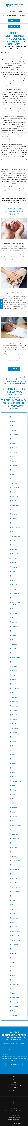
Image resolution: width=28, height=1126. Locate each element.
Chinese (3, 379)
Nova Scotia (15, 593)
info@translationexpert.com (14, 1119)
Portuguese (20, 377)
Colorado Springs (17, 715)
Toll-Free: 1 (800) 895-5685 (15, 15)
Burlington (15, 430)
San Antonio (15, 953)
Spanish (24, 379)
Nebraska (15, 852)
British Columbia (16, 584)
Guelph (14, 443)
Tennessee (15, 944)
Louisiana (15, 803)
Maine (14, 812)
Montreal (14, 622)
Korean (19, 379)
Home (13, 1079)
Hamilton (14, 452)
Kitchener (15, 483)
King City (14, 461)
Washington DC (16, 997)
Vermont (14, 971)
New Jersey (15, 869)
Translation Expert (16, 1123)
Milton (14, 474)
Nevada (14, 856)
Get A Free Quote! (14, 1064)
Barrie (13, 421)
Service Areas (14, 1084)
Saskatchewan (16, 657)
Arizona (14, 679)
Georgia (14, 746)
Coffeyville (15, 790)
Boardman (15, 909)
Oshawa (14, 514)
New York (14, 878)
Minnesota (15, 834)
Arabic (23, 383)
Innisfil (14, 456)
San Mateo (15, 692)
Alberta (14, 617)
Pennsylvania (16, 927)
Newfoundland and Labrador (17, 603)
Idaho (13, 754)
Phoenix (14, 670)
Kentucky (14, 798)
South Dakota (16, 940)
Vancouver (15, 576)
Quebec (14, 635)
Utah (13, 966)
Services (14, 1082)
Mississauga (15, 478)
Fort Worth (15, 949)
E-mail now (14, 20)
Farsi (22, 381)
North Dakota (16, 891)
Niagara (14, 492)
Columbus (15, 896)
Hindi (3, 381)
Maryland (14, 816)
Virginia (14, 988)
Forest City (15, 882)
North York (15, 496)
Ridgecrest (15, 701)
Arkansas (14, 684)
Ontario (14, 571)
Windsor (14, 567)
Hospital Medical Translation (14, 1089)
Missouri (14, 843)
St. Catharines (16, 536)
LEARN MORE (14, 368)
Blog (14, 1092)
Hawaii (14, 750)
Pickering (14, 523)
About (13, 1080)
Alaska (14, 662)
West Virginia (16, 1002)
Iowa (13, 785)
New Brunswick (16, 648)
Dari (25, 381)
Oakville (14, 501)
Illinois (14, 763)
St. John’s (15, 598)
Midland (14, 470)
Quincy (14, 993)
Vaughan (14, 549)
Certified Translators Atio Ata (14, 1085)
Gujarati (13, 381)
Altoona (14, 776)
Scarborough (15, 532)
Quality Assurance (14, 1090)
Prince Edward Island (18, 653)
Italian (14, 379)
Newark (14, 865)
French (12, 383)
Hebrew (17, 383)
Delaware (14, 732)
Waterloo (14, 562)
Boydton (14, 980)
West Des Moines (17, 781)
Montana (14, 847)
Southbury (15, 723)
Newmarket (15, 487)
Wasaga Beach (16, 554)
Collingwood (15, 434)
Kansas (14, 794)
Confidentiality (14, 1087)
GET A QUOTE (14, 26)
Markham (14, 465)
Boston (14, 821)
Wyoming (14, 1015)
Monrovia (14, 697)
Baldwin (14, 922)
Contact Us (14, 1094)
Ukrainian (6, 383)
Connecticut (15, 728)
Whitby (14, 558)
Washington (15, 984)
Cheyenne (15, 1011)
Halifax (14, 589)
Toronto (14, 545)
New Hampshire (16, 860)
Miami (13, 737)
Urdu (18, 381)
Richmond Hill (16, 527)
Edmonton (15, 613)
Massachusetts (16, 825)
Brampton (15, 425)
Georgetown (15, 448)
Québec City (15, 626)
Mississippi (15, 838)
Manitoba (14, 644)
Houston (14, 958)
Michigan (14, 829)
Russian (9, 379)
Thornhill (14, 540)
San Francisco (16, 706)
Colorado (14, 719)
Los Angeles (15, 688)
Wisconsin (15, 1006)
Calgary (14, 609)
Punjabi (8, 381)
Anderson (15, 768)
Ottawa (14, 518)
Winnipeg (14, 640)
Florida (14, 741)
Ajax (13, 417)
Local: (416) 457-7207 (15, 11)
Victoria (14, 580)
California (15, 710)
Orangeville (15, 505)
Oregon (14, 913)
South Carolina (16, 935)
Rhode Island (16, 931)
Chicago (14, 759)
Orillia (13, 509)
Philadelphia (15, 918)
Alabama (14, 666)
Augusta (14, 807)
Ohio (13, 900)
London (14, 439)
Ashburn (14, 975)
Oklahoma (15, 904)
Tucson (14, 675)
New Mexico (15, 874)
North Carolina (16, 887)
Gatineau (14, 631)
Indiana (14, 772)
